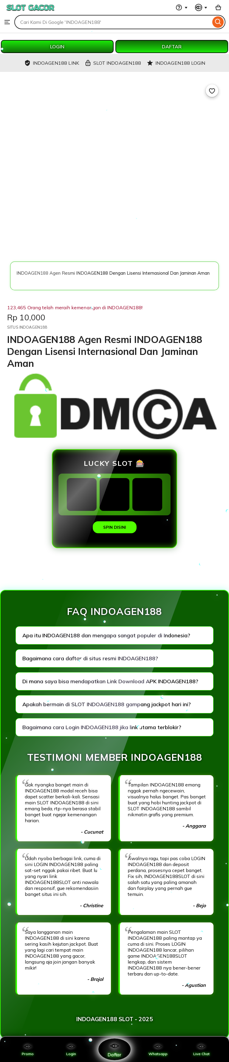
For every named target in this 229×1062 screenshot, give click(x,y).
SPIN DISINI (114, 527)
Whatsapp (158, 1049)
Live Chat (201, 1049)
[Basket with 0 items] (218, 7)
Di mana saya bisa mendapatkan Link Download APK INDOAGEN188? (110, 681)
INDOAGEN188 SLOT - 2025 (114, 1019)
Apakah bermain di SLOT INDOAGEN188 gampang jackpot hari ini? (106, 704)
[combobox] (112, 22)
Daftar (114, 1049)
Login (71, 1049)
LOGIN (57, 47)
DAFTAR (172, 47)
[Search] (218, 22)
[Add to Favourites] (212, 90)
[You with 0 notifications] (201, 7)
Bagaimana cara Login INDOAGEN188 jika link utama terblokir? (101, 727)
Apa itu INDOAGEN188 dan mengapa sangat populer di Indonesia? (106, 635)
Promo (27, 1049)
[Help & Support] (181, 7)
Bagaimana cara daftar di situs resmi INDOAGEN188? (90, 658)
